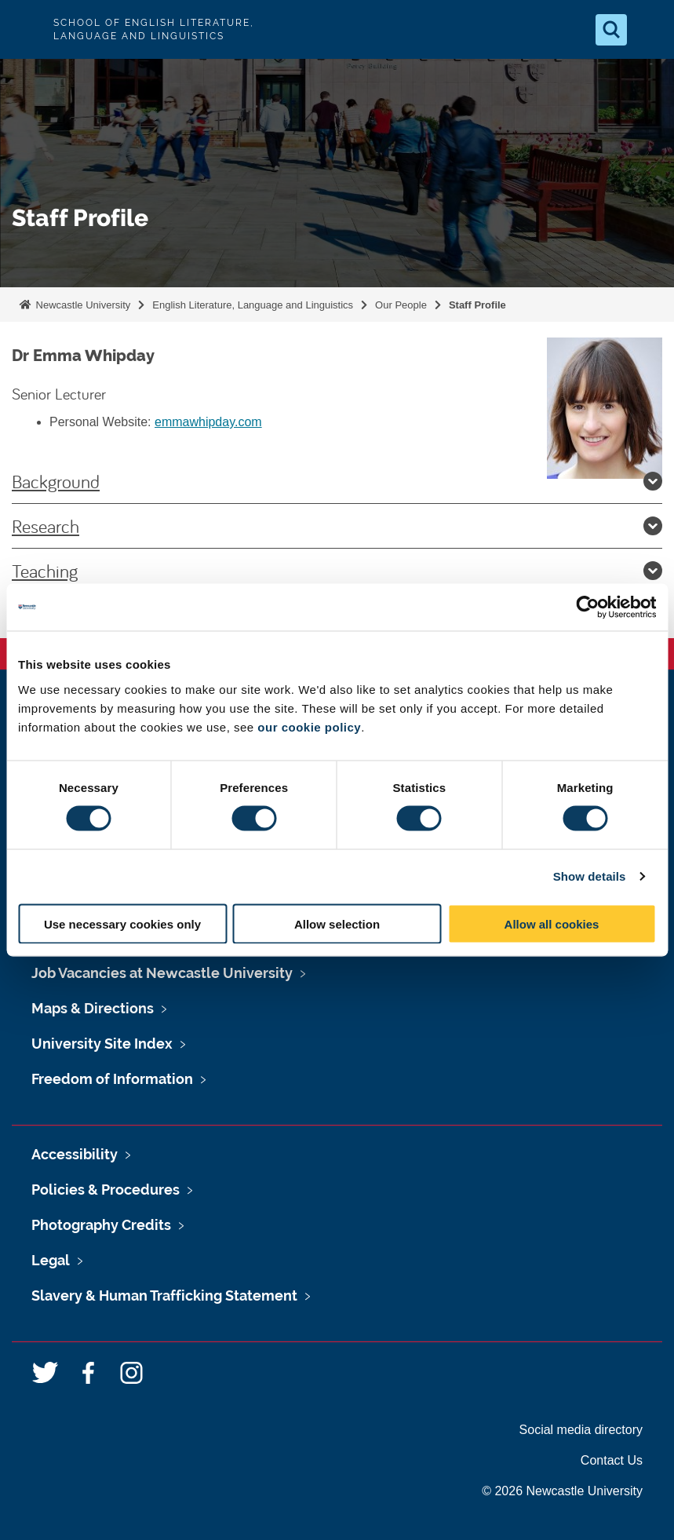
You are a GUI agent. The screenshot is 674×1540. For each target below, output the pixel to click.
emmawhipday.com (208, 422)
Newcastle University (81, 305)
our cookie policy (309, 726)
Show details (589, 876)
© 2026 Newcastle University (562, 1491)
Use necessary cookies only (122, 923)
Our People (401, 305)
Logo (25, 29)
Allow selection (337, 923)
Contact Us (612, 1460)
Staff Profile (477, 305)
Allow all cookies (552, 923)
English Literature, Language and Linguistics (252, 305)
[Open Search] (611, 30)
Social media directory (581, 1429)
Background (337, 481)
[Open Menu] (649, 30)
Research (337, 526)
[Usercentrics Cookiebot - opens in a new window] (587, 607)
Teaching (337, 570)
